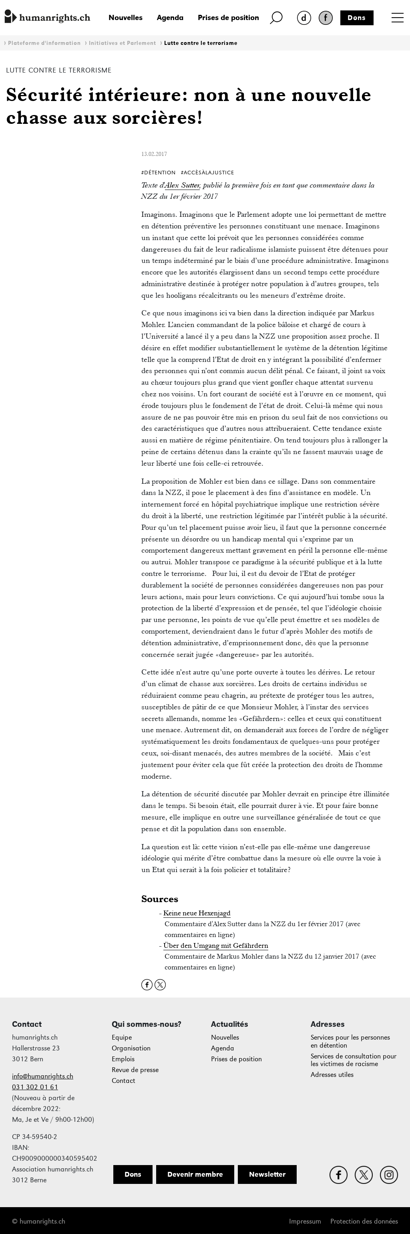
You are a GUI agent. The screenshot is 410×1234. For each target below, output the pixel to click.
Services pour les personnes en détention (350, 1041)
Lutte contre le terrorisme (200, 43)
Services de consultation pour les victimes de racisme (353, 1060)
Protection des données (364, 1221)
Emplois (123, 1059)
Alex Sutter (182, 185)
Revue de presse (135, 1070)
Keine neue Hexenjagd (197, 913)
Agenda (170, 17)
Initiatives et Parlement (122, 43)
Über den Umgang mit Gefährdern (215, 945)
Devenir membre (195, 1174)
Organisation (131, 1048)
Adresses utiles (332, 1074)
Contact (123, 1080)
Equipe (122, 1037)
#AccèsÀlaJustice (207, 172)
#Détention (158, 172)
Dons (357, 18)
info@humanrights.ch (42, 1076)
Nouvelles (126, 17)
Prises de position (228, 17)
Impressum (305, 1221)
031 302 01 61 (35, 1087)
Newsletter (267, 1174)
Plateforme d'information (44, 43)
